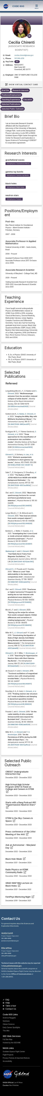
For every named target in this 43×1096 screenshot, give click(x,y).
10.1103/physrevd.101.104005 (19, 602)
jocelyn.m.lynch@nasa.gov (10, 941)
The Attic (6, 1031)
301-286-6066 (6, 938)
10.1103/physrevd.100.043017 (19, 684)
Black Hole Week (15, 859)
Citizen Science (9, 1024)
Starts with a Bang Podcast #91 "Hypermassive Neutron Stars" (20, 805)
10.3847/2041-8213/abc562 (22, 562)
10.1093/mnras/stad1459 (22, 447)
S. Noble (20, 414)
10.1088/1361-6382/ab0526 (19, 724)
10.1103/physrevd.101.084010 (19, 625)
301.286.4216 (19, 58)
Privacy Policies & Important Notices (16, 1058)
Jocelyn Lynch (7, 933)
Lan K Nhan (18, 1082)
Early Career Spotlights (11, 1027)
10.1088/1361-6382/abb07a (18, 582)
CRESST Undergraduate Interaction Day (16, 772)
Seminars (6, 1021)
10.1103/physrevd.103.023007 (19, 544)
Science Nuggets (9, 1018)
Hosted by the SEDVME (11, 1043)
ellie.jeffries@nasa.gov (8, 956)
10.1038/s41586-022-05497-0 (20, 465)
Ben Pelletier (14, 1085)
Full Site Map (7, 1039)
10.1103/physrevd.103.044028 (20, 523)
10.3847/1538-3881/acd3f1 (18, 424)
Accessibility (7, 1061)
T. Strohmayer (29, 653)
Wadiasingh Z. (11, 551)
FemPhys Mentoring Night (19, 897)
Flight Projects (8, 1055)
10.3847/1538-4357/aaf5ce (19, 745)
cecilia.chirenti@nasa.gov (24, 55)
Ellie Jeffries (6, 948)
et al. (17, 434)
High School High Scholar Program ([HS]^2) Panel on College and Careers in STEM (19, 788)
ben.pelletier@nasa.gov (12, 966)
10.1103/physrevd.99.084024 (19, 704)
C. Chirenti (29, 414)
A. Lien (26, 454)
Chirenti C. (9, 454)
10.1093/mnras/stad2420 (18, 406)
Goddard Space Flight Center (14, 1051)
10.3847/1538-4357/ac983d (19, 485)
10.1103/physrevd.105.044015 (19, 506)
